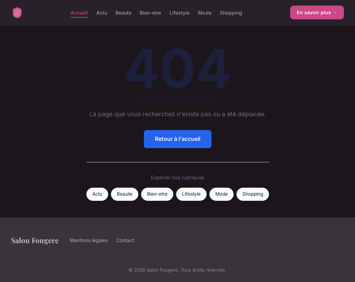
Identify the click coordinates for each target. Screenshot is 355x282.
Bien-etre (150, 12)
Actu (101, 12)
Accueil (79, 12)
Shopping (231, 12)
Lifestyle (180, 12)
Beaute (123, 12)
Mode (204, 12)
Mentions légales (89, 240)
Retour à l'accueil (177, 138)
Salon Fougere (35, 240)
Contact (125, 240)
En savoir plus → (317, 12)
